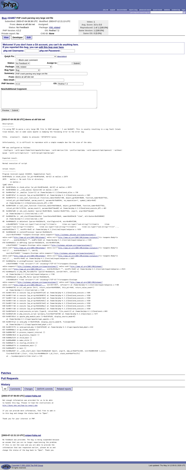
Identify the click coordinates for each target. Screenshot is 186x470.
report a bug (133, 10)
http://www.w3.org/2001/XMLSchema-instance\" (78, 237)
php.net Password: (50, 50)
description (62, 56)
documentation (122, 10)
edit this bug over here (51, 47)
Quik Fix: (10, 56)
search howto (157, 10)
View (6, 37)
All (5, 389)
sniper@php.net (33, 396)
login (183, 10)
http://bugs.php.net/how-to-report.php (19, 405)
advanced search (145, 10)
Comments (15, 389)
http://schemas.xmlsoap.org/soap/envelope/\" (75, 235)
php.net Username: (13, 50)
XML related (54, 27)
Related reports (64, 389)
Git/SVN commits (45, 389)
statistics (167, 10)
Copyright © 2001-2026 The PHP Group (27, 465)
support (112, 10)
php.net (105, 10)
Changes (28, 389)
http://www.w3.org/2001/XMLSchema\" (30, 237)
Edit (29, 37)
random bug (176, 10)
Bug (4, 18)
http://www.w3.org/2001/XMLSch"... (29, 269)
